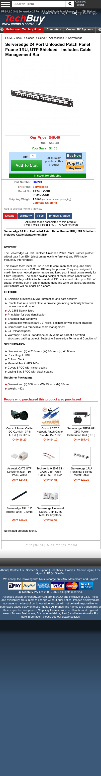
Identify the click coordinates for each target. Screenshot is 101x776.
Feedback (57, 570)
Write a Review (32, 208)
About (3, 570)
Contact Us (17, 570)
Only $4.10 (50, 439)
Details (9, 215)
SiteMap (60, 573)
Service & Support (37, 570)
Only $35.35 (19, 519)
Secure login (85, 570)
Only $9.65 (50, 519)
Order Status (51, 13)
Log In (65, 13)
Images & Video (59, 215)
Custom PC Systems (79, 29)
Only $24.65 (19, 479)
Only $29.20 (81, 479)
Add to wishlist (13, 208)
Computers (54, 29)
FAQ (50, 573)
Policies (70, 570)
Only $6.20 (19, 439)
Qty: (25, 156)
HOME (9, 37)
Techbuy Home (23, 29)
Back (19, 37)
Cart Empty (90, 13)
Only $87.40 (81, 439)
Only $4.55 (50, 479)
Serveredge (75, 37)
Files (40, 215)
